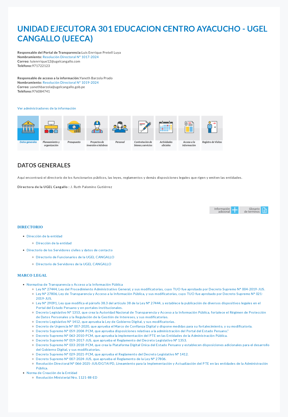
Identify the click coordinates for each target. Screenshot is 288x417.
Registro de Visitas (212, 129)
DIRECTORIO (30, 227)
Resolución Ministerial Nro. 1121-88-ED (66, 377)
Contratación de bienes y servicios (143, 131)
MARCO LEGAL (32, 275)
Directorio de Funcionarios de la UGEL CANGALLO (75, 257)
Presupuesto (74, 129)
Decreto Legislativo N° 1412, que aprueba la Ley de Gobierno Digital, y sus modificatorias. (105, 322)
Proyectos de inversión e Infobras (97, 131)
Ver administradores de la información (46, 108)
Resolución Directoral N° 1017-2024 (71, 57)
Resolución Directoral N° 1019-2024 (71, 82)
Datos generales (28, 129)
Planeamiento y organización (51, 131)
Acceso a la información (189, 131)
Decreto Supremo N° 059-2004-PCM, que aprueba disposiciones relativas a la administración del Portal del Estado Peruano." (132, 331)
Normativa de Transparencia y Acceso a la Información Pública (75, 284)
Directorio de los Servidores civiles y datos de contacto (70, 250)
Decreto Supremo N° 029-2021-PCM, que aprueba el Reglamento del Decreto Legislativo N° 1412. (112, 354)
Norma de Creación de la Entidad (52, 373)
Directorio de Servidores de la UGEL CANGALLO (73, 264)
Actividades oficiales (166, 131)
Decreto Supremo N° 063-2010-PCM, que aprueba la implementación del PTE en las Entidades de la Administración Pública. (132, 336)
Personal (120, 129)
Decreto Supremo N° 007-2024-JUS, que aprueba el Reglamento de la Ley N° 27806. (101, 359)
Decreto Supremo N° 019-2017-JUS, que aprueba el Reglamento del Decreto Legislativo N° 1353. (111, 340)
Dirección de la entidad (44, 236)
